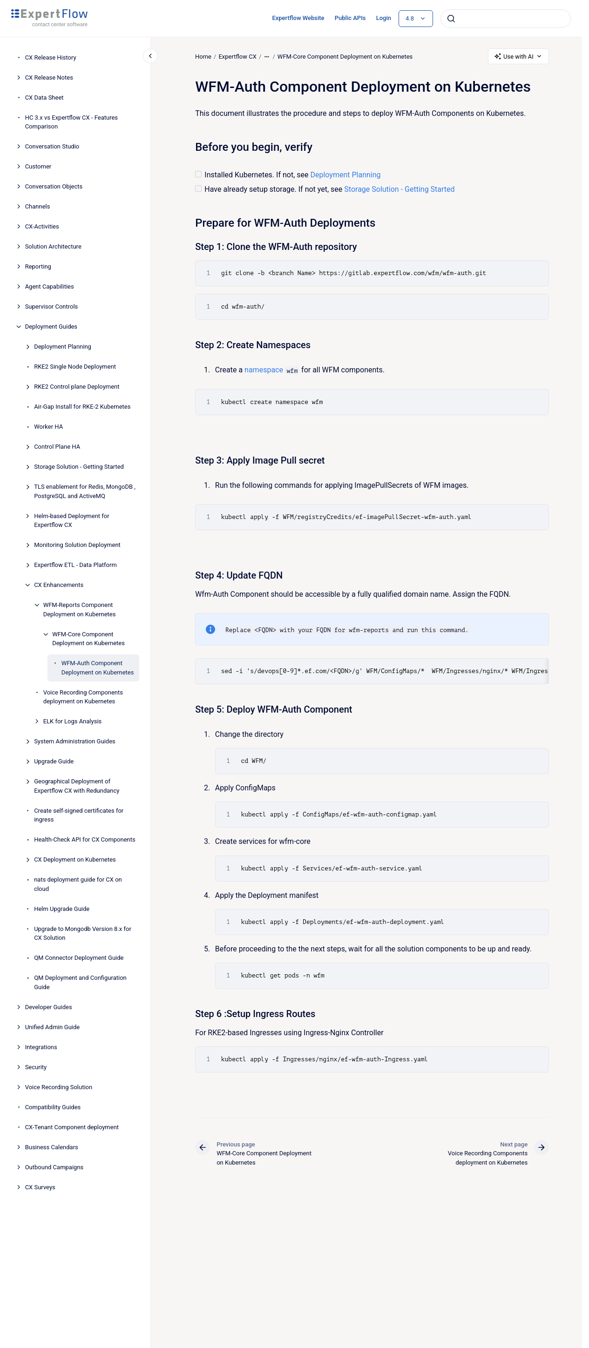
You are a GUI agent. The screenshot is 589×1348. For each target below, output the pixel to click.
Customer (38, 166)
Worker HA (48, 426)
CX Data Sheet (44, 97)
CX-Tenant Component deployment (72, 1127)
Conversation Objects (54, 186)
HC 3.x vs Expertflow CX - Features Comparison (71, 122)
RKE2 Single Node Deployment (75, 366)
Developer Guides (48, 1007)
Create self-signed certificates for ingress (78, 815)
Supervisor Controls (51, 306)
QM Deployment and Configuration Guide (80, 982)
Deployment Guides (51, 326)
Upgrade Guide (54, 761)
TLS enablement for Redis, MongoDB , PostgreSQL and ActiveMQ (84, 491)
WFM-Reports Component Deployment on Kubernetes (79, 609)
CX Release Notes (49, 77)
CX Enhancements (58, 584)
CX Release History (50, 57)
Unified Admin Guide (52, 1027)
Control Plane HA (57, 446)
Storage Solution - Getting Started (79, 466)
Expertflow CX (237, 56)
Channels (37, 206)
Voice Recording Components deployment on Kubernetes (83, 697)
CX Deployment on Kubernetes (75, 859)
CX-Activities (42, 226)
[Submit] (451, 18)
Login (383, 17)
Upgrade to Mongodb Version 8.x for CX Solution (82, 933)
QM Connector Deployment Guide (78, 957)
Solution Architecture (53, 246)
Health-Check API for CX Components (84, 839)
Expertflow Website (298, 17)
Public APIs (350, 17)
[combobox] (505, 18)
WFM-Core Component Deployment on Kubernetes (88, 639)
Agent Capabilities (49, 286)
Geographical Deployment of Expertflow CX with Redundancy (76, 786)
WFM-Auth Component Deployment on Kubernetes (97, 668)
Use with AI (518, 56)
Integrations (41, 1047)
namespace (263, 369)
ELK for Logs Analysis (72, 721)
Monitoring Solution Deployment (77, 544)
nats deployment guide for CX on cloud (78, 884)
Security (36, 1067)
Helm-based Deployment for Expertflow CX (71, 520)
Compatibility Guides (53, 1107)
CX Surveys (40, 1187)
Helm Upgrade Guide (61, 908)
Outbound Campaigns (54, 1167)
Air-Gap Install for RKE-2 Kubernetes (82, 406)
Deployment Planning (62, 346)
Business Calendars (51, 1147)
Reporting (38, 266)
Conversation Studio (52, 146)
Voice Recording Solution (59, 1087)
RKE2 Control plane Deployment (76, 386)
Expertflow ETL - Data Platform (75, 564)
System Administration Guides (74, 741)
